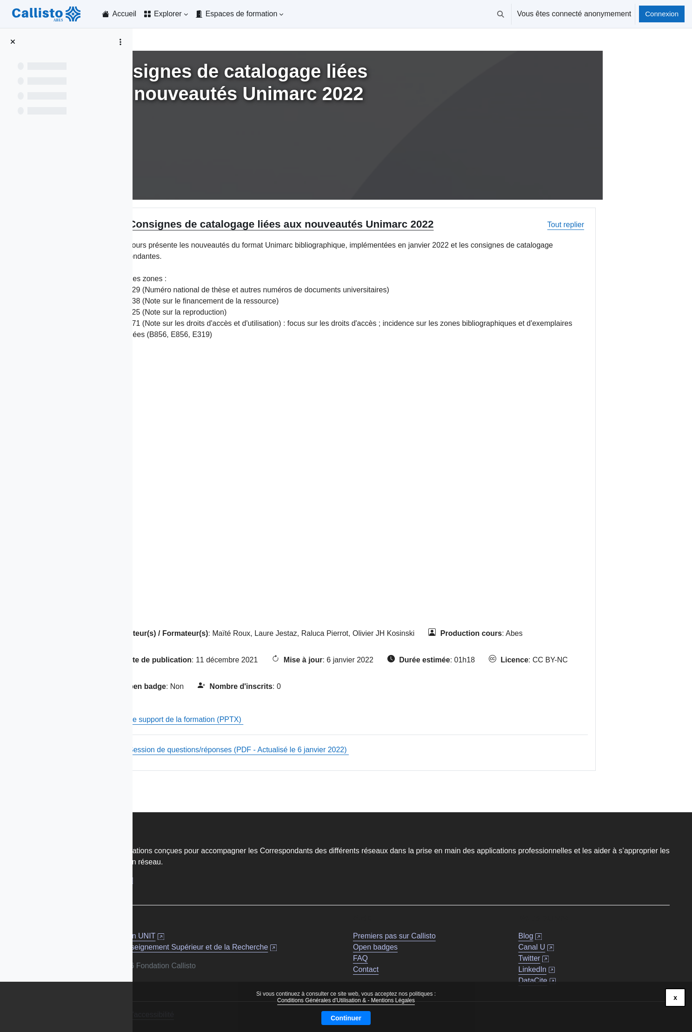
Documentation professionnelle (217, 877)
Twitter (568, 955)
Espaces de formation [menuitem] (242, 14)
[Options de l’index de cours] (120, 42)
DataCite (572, 977)
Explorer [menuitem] (168, 14)
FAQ (430, 955)
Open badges (445, 944)
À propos (181, 888)
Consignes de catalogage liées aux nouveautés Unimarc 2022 (354, 224)
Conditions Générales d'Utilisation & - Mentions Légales (346, 1000)
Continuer (346, 1018)
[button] (500, 14)
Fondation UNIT (273, 933)
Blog (565, 933)
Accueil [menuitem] (124, 14)
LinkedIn (571, 966)
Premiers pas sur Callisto (464, 933)
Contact (436, 966)
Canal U (571, 944)
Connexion (662, 14)
